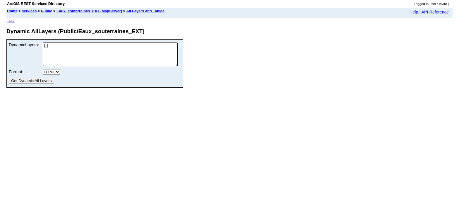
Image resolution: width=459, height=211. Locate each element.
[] (118, 56)
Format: (16, 76)
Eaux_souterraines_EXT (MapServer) (89, 11)
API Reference (435, 12)
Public (46, 11)
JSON (11, 21)
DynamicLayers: (24, 44)
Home (12, 11)
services (29, 11)
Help (414, 12)
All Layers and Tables (145, 11)
